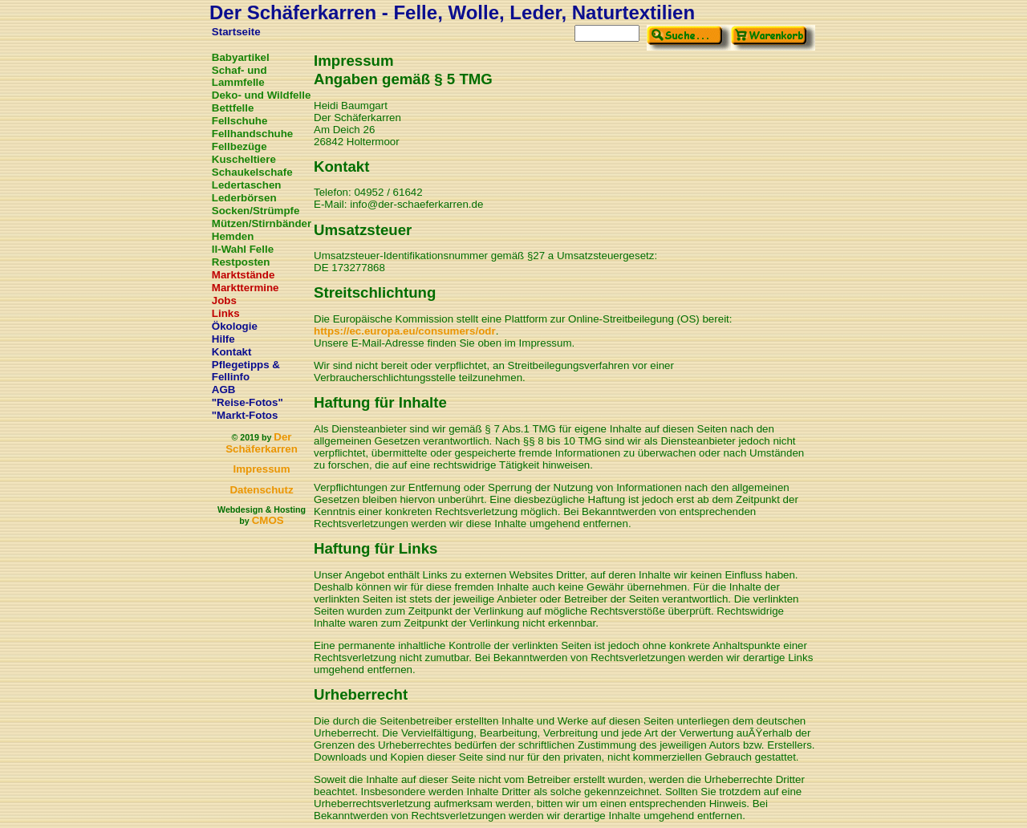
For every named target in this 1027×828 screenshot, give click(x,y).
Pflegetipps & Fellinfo (246, 371)
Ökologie (235, 326)
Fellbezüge (239, 146)
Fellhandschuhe (252, 134)
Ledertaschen (247, 185)
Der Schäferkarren (261, 443)
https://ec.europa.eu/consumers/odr (405, 331)
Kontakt (232, 352)
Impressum (261, 469)
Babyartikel (241, 57)
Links (226, 313)
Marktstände (243, 275)
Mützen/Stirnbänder (261, 223)
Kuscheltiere (244, 159)
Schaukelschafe (252, 172)
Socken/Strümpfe (256, 211)
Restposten (241, 262)
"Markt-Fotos (245, 415)
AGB (224, 390)
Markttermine (245, 288)
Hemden (233, 236)
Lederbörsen (244, 198)
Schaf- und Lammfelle (239, 76)
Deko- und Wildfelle (261, 95)
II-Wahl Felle (243, 249)
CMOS (268, 520)
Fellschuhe (240, 121)
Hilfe (223, 339)
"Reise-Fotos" (247, 402)
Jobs (224, 300)
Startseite (236, 32)
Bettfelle (233, 108)
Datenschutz (261, 490)
